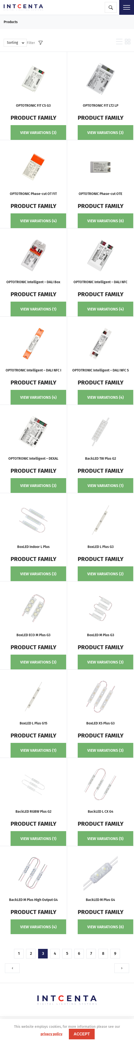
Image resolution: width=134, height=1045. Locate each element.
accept (82, 1034)
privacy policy (51, 1034)
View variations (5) (105, 838)
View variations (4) (38, 221)
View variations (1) (38, 309)
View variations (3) (38, 132)
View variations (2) (105, 574)
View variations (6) (105, 221)
